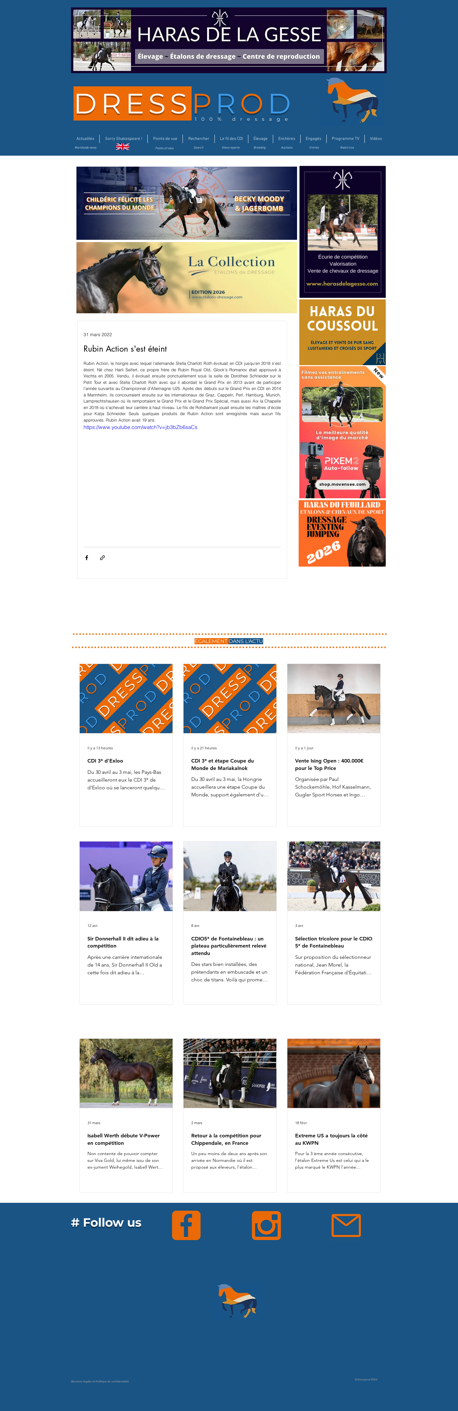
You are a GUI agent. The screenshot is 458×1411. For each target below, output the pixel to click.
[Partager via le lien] (102, 558)
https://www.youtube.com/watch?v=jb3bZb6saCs (140, 427)
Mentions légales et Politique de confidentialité (100, 1381)
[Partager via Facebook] (87, 558)
